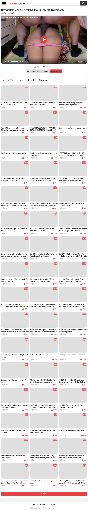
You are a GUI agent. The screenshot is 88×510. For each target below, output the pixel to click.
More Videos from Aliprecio (34, 80)
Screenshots (37, 71)
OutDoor (19, 3)
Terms (52, 504)
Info (28, 71)
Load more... (44, 494)
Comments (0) (56, 71)
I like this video (35, 67)
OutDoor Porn (41, 508)
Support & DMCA (39, 504)
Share (46, 71)
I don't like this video (38, 67)
